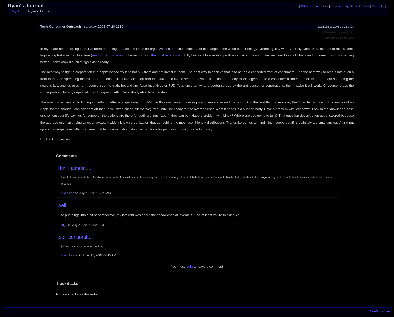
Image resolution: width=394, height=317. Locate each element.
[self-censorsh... (75, 237)
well (62, 205)
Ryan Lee (67, 193)
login (189, 266)
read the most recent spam (163, 55)
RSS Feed (307, 6)
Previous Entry (339, 6)
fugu (64, 225)
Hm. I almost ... (74, 168)
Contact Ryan (380, 311)
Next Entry (378, 6)
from (111, 55)
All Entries (322, 6)
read (95, 55)
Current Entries (360, 6)
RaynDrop (17, 11)
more (103, 55)
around (121, 55)
